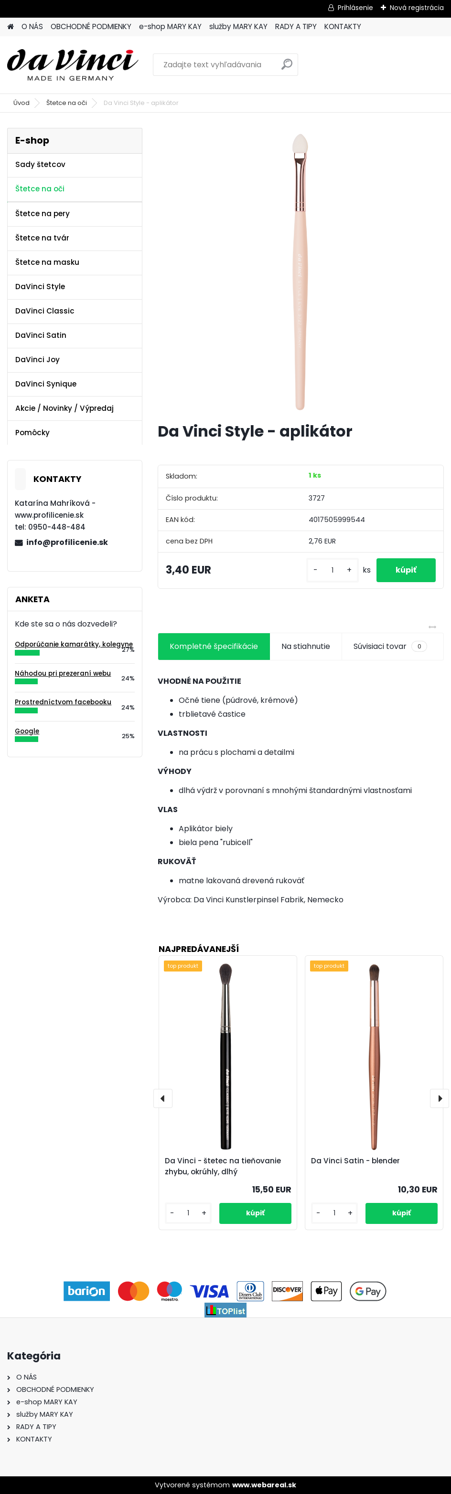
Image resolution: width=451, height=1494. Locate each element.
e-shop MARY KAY (170, 26)
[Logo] (73, 65)
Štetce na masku (47, 262)
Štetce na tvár (42, 238)
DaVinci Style (40, 287)
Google (27, 731)
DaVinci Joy (37, 360)
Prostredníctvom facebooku (63, 702)
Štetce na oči (66, 102)
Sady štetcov (40, 164)
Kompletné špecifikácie (214, 646)
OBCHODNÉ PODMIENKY (91, 26)
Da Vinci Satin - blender (355, 1161)
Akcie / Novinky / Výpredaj (64, 408)
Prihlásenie (355, 7)
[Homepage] (10, 27)
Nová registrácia (417, 7)
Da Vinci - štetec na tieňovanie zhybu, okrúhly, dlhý (223, 1166)
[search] (286, 68)
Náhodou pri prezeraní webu (63, 673)
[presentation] (162, 1098)
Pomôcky (32, 433)
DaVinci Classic (45, 311)
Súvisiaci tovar (390, 646)
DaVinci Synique (45, 384)
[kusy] (332, 570)
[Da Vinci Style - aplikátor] (300, 271)
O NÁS (32, 26)
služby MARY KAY (238, 26)
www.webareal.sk (264, 1485)
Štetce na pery (42, 214)
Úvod (21, 102)
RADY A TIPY (296, 26)
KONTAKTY (342, 26)
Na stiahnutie (305, 646)
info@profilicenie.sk (67, 542)
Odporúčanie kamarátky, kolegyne (74, 644)
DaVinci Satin (40, 335)
